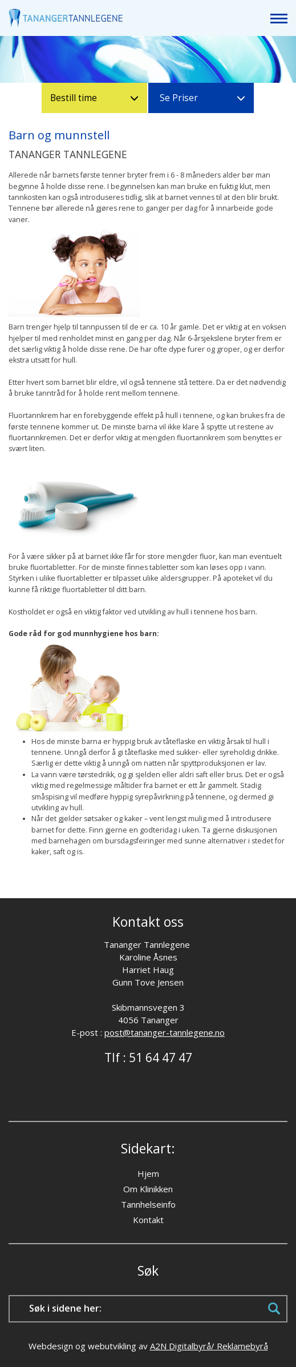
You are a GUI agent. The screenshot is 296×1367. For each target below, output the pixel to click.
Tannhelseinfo (148, 1204)
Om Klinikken (148, 1189)
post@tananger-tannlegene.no (164, 1032)
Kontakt (148, 1219)
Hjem (148, 1173)
